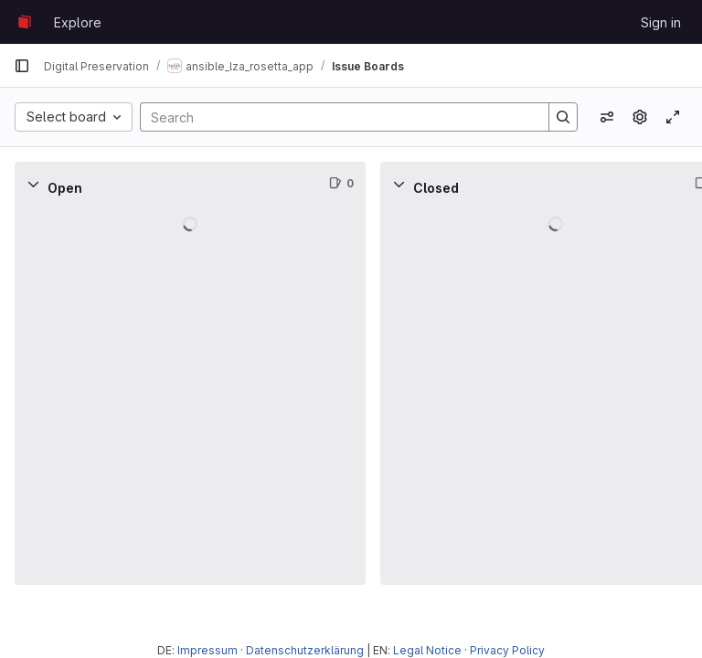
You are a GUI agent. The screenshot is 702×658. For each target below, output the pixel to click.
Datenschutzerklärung (305, 650)
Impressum (207, 650)
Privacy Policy (507, 650)
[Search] (335, 117)
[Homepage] (24, 22)
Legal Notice (427, 650)
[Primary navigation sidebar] (22, 65)
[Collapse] (33, 184)
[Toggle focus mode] (672, 117)
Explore (77, 22)
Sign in (661, 22)
